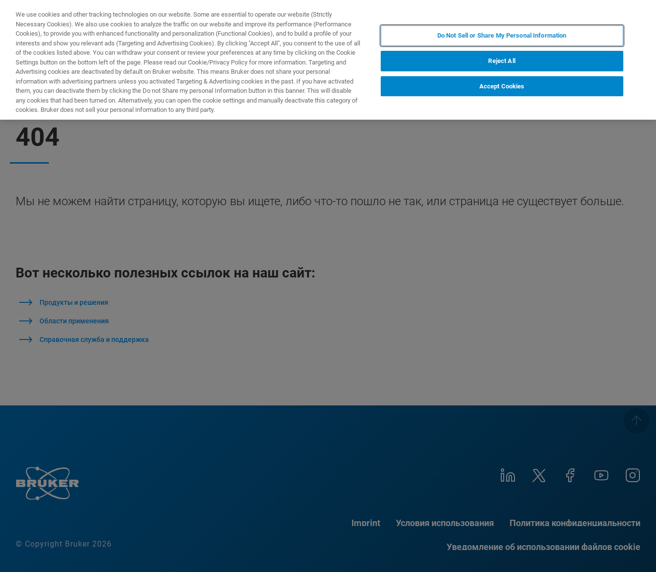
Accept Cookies (502, 86)
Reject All (501, 60)
